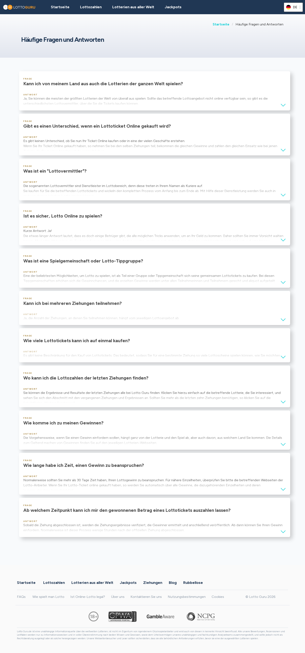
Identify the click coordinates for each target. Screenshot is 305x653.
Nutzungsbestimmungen (187, 597)
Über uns (118, 597)
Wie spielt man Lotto (48, 597)
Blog (173, 582)
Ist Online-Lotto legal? (87, 597)
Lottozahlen (54, 582)
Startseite (221, 24)
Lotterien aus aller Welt (133, 7)
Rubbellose (193, 582)
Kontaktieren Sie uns (146, 597)
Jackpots (173, 7)
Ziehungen (152, 582)
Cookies (218, 597)
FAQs (21, 597)
